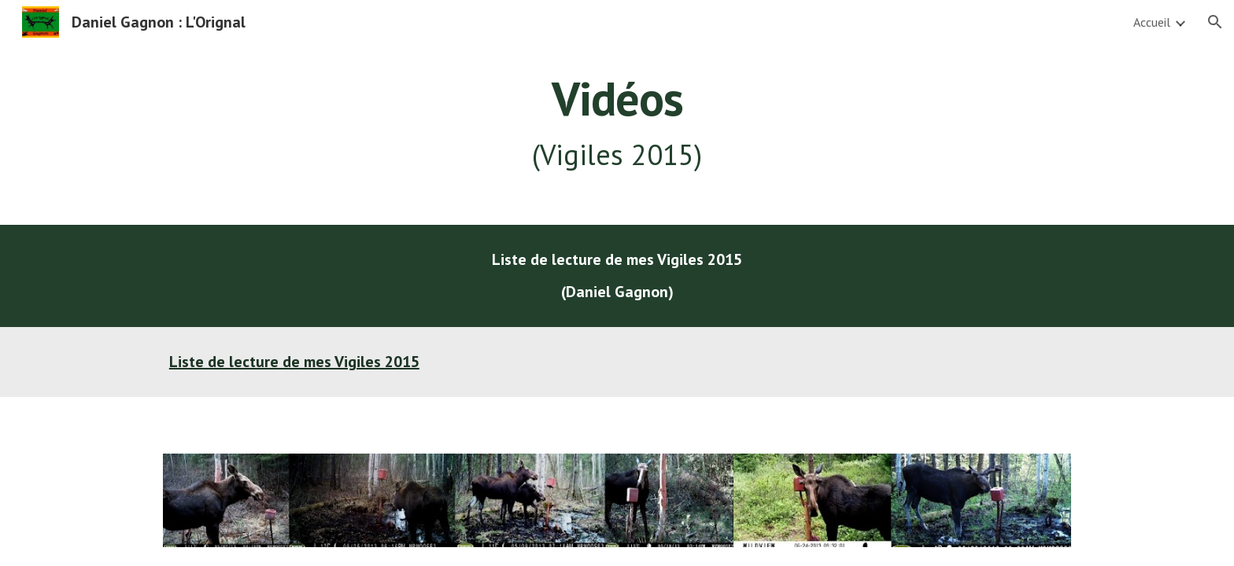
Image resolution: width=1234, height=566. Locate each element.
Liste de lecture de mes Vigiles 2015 (294, 361)
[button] (1215, 22)
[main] (617, 123)
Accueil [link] (1151, 22)
